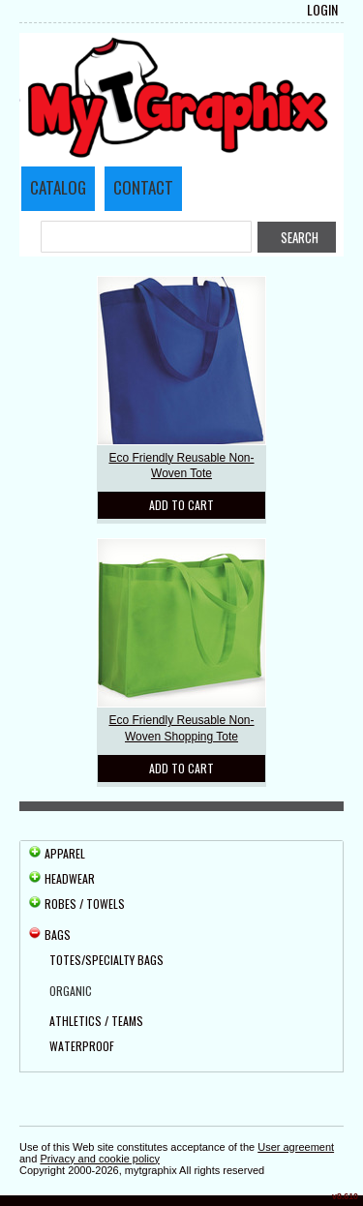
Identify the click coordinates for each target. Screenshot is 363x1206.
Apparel (65, 853)
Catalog (58, 187)
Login (322, 9)
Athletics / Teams (96, 1020)
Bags (58, 934)
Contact (143, 187)
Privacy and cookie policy (100, 1158)
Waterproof (81, 1046)
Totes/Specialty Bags (106, 959)
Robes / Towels (85, 903)
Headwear (70, 878)
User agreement (295, 1147)
